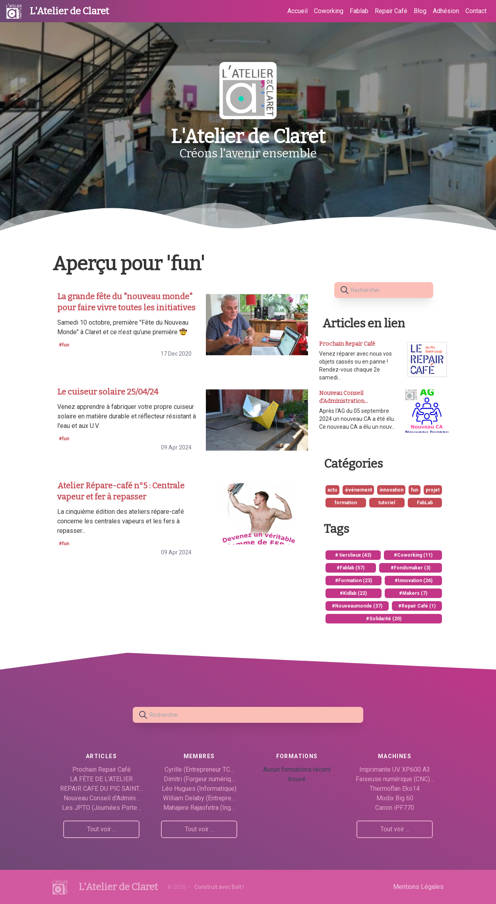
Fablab (359, 11)
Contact (475, 11)
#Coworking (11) (413, 555)
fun (414, 490)
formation (346, 502)
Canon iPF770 (394, 807)
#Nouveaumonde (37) (357, 606)
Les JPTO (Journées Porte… (101, 807)
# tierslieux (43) (353, 555)
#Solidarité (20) (383, 618)
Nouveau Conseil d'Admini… (102, 798)
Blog (420, 11)
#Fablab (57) (350, 568)
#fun (64, 345)
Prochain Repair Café (101, 769)
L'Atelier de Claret (69, 11)
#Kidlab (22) (353, 593)
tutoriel (386, 502)
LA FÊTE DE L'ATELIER (101, 779)
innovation (391, 490)
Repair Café (391, 11)
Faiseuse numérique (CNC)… (395, 779)
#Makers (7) (413, 593)
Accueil (297, 11)
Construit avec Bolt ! (219, 887)
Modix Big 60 (394, 798)
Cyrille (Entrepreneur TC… (199, 769)
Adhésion (446, 11)
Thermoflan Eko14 (395, 788)
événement (358, 490)
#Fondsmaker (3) (410, 568)
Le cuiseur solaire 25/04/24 (107, 392)
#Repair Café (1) (417, 606)
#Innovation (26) (413, 580)
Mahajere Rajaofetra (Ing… (199, 807)
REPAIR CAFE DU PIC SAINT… (101, 788)
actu (332, 490)
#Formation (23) (353, 580)
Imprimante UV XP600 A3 (394, 769)
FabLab (425, 502)
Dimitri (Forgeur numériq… (199, 779)
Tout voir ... (101, 829)
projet (433, 490)
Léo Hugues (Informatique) (199, 788)
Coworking (328, 11)
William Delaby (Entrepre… (199, 798)
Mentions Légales (418, 886)
